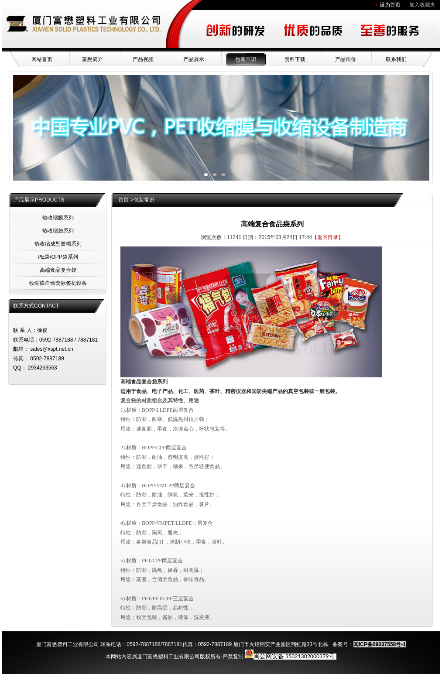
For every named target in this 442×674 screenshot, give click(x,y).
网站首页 (41, 59)
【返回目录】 (327, 237)
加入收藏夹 (422, 5)
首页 (123, 200)
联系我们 (396, 59)
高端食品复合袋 (58, 270)
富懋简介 (92, 59)
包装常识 (245, 59)
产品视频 (143, 59)
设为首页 (390, 5)
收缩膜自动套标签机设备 (58, 283)
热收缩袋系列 (58, 231)
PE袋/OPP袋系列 (58, 257)
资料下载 (294, 59)
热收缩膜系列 (58, 218)
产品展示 (193, 59)
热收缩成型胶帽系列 (58, 244)
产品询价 (345, 59)
